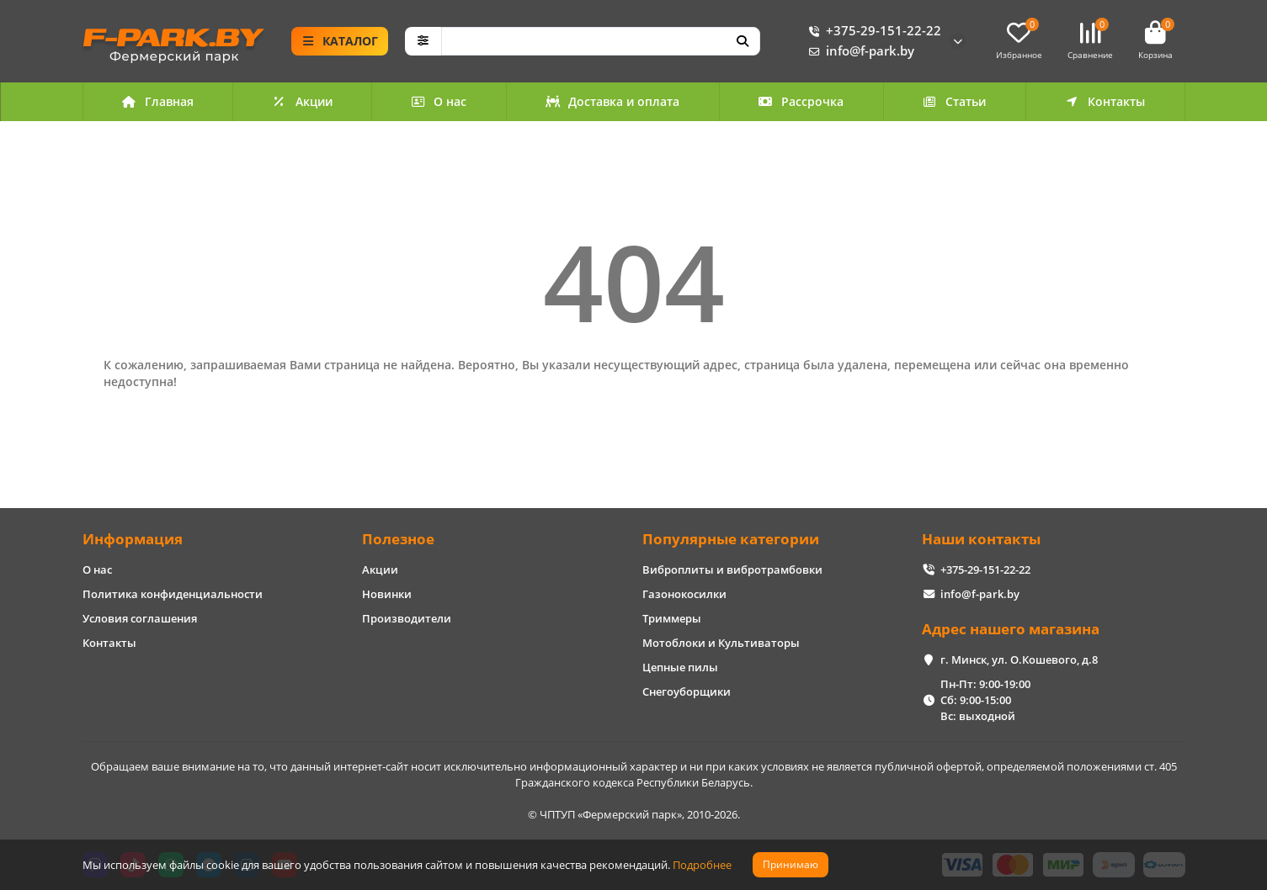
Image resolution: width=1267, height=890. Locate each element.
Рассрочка (801, 101)
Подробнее (702, 864)
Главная (157, 101)
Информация (133, 538)
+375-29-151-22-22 (871, 31)
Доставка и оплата (613, 101)
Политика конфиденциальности (173, 593)
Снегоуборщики (686, 691)
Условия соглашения (140, 618)
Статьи (954, 101)
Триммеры (671, 618)
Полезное (398, 538)
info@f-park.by (858, 51)
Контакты (1104, 101)
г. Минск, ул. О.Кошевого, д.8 (1019, 659)
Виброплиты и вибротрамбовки (732, 569)
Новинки (387, 593)
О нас (439, 101)
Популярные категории (730, 538)
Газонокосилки (684, 593)
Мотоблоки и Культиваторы (721, 642)
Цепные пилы (680, 667)
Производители (406, 618)
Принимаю (790, 864)
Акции (302, 101)
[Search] (600, 41)
